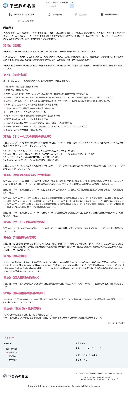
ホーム (21, 20)
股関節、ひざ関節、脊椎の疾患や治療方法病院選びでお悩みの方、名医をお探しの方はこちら (97, 378)
